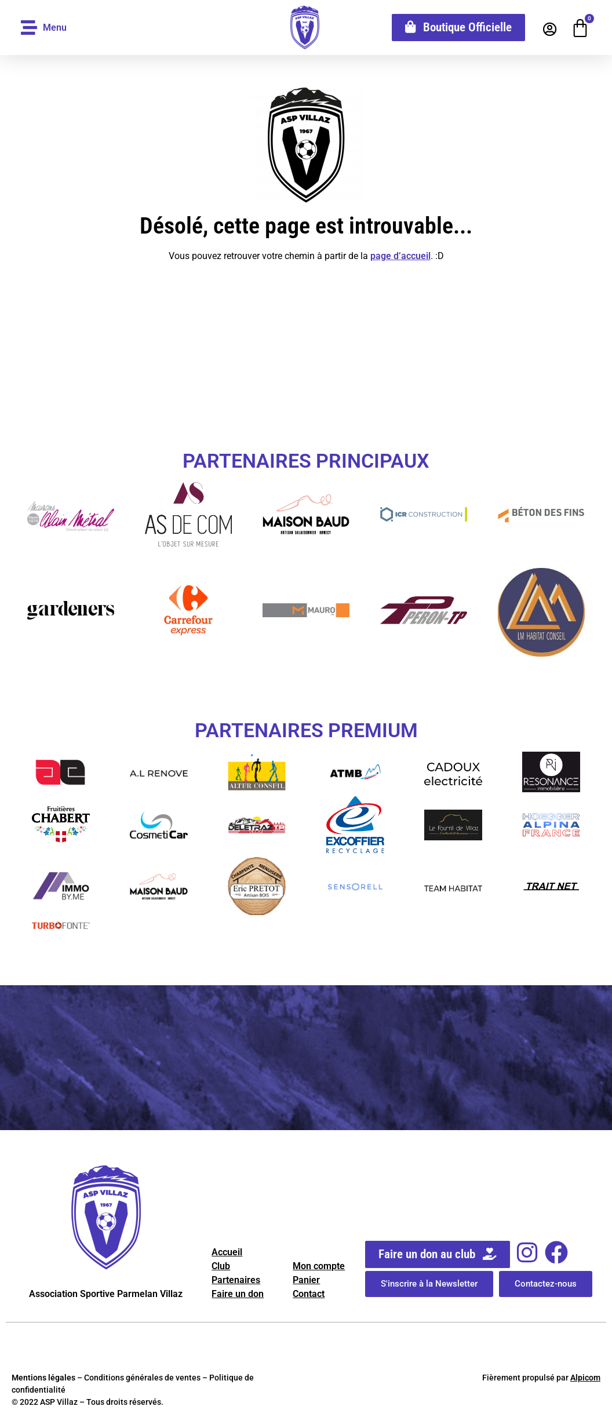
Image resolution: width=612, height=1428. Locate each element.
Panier (306, 1279)
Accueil (227, 1252)
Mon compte (319, 1266)
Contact (309, 1293)
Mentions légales (43, 1377)
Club (221, 1266)
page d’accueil (400, 255)
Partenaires (236, 1279)
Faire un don (238, 1293)
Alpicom (585, 1377)
